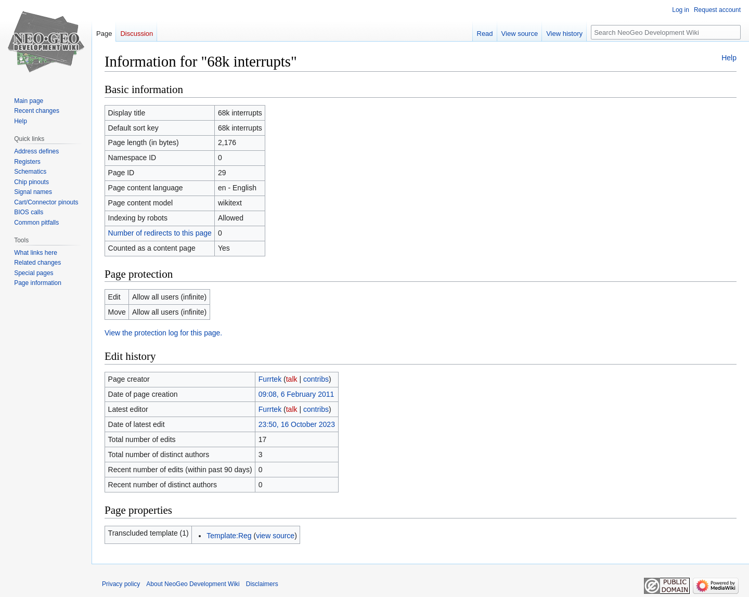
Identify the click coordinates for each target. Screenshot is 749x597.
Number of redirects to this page (160, 233)
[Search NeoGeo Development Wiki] (666, 32)
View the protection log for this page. (163, 333)
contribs (316, 379)
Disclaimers (262, 584)
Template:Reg (228, 535)
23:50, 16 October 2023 (297, 424)
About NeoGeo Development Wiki (192, 584)
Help (729, 58)
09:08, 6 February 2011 (296, 394)
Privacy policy (121, 584)
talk (292, 379)
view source (275, 535)
